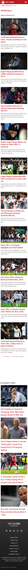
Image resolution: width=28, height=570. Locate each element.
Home (2, 5)
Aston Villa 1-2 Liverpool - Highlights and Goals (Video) (12, 246)
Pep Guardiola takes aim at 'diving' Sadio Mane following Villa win (12, 108)
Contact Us (14, 540)
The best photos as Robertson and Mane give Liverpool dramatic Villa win (12, 213)
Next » (23, 356)
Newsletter (14, 537)
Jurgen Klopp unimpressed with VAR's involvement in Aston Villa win (13, 178)
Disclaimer (14, 551)
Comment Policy (14, 554)
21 (18, 356)
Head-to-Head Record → (8, 15)
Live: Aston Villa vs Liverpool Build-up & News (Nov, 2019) (12, 278)
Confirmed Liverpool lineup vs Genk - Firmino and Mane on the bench (13, 39)
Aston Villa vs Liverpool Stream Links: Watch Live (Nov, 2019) (13, 310)
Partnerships (14, 546)
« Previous (6, 356)
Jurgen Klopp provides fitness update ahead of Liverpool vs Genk (12, 73)
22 (20, 356)
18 (12, 356)
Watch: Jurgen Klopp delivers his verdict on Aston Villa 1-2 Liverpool (13, 144)
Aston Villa (8, 5)
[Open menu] (25, 2)
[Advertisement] (14, 369)
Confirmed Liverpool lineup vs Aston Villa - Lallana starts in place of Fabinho (12, 343)
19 (14, 356)
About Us (14, 543)
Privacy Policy (14, 548)
